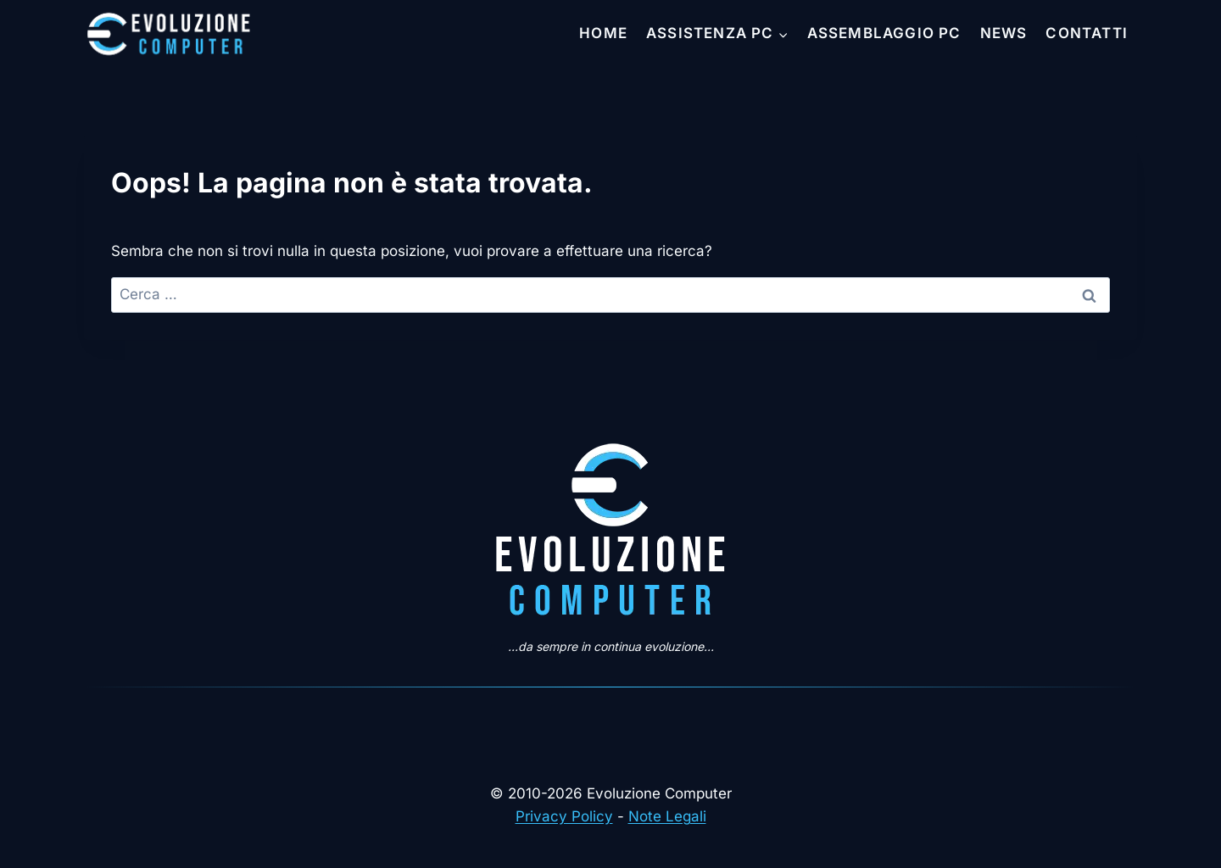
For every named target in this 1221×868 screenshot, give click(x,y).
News (1004, 33)
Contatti (1086, 33)
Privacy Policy (564, 816)
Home (603, 33)
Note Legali (667, 816)
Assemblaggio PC (884, 33)
